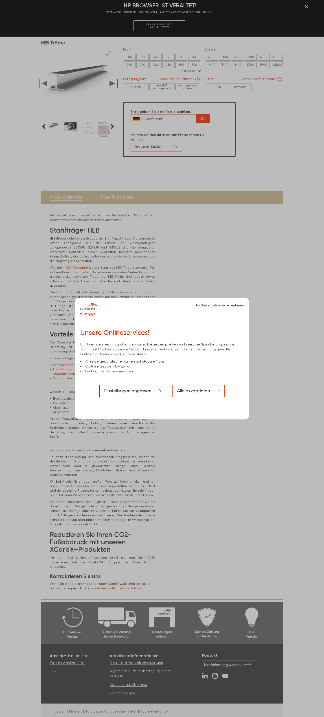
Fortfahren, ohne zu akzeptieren (220, 305)
